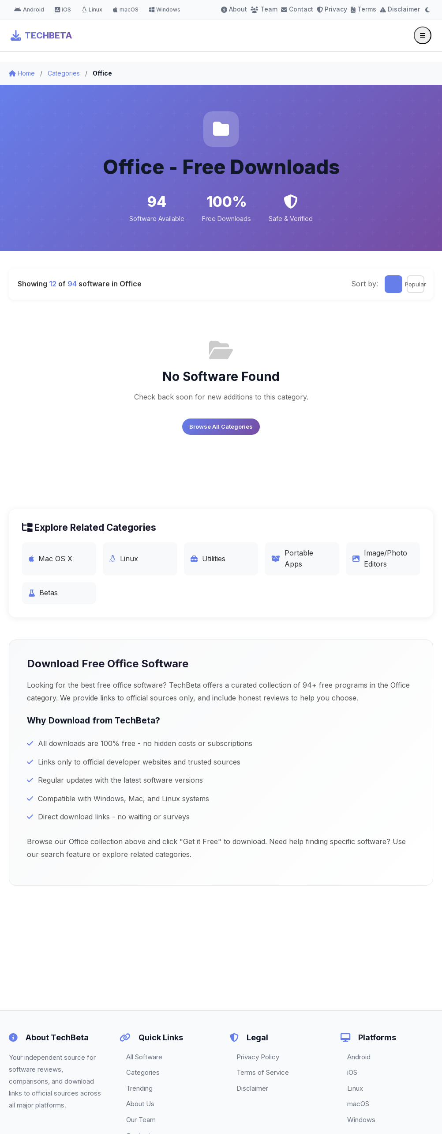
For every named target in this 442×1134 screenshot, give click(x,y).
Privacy (332, 9)
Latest (393, 284)
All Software (144, 1057)
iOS (63, 9)
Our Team (141, 1119)
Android (29, 9)
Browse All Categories (221, 426)
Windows (164, 9)
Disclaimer (400, 9)
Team (264, 9)
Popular (415, 284)
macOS (126, 9)
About (234, 9)
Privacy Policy (257, 1057)
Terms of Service (262, 1072)
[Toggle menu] (422, 35)
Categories (64, 73)
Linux (92, 9)
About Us (140, 1104)
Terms (363, 9)
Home (22, 73)
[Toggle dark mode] (427, 9)
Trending (139, 1088)
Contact (297, 9)
